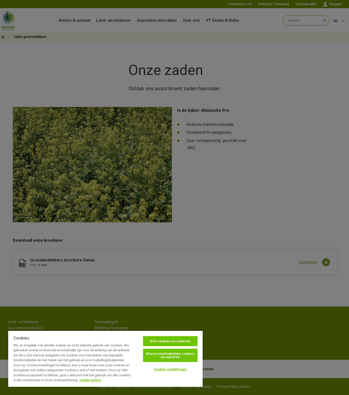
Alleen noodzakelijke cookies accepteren (170, 355)
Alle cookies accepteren (170, 341)
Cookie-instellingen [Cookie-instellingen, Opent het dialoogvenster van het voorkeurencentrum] (170, 369)
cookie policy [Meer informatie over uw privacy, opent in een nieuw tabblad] (90, 380)
